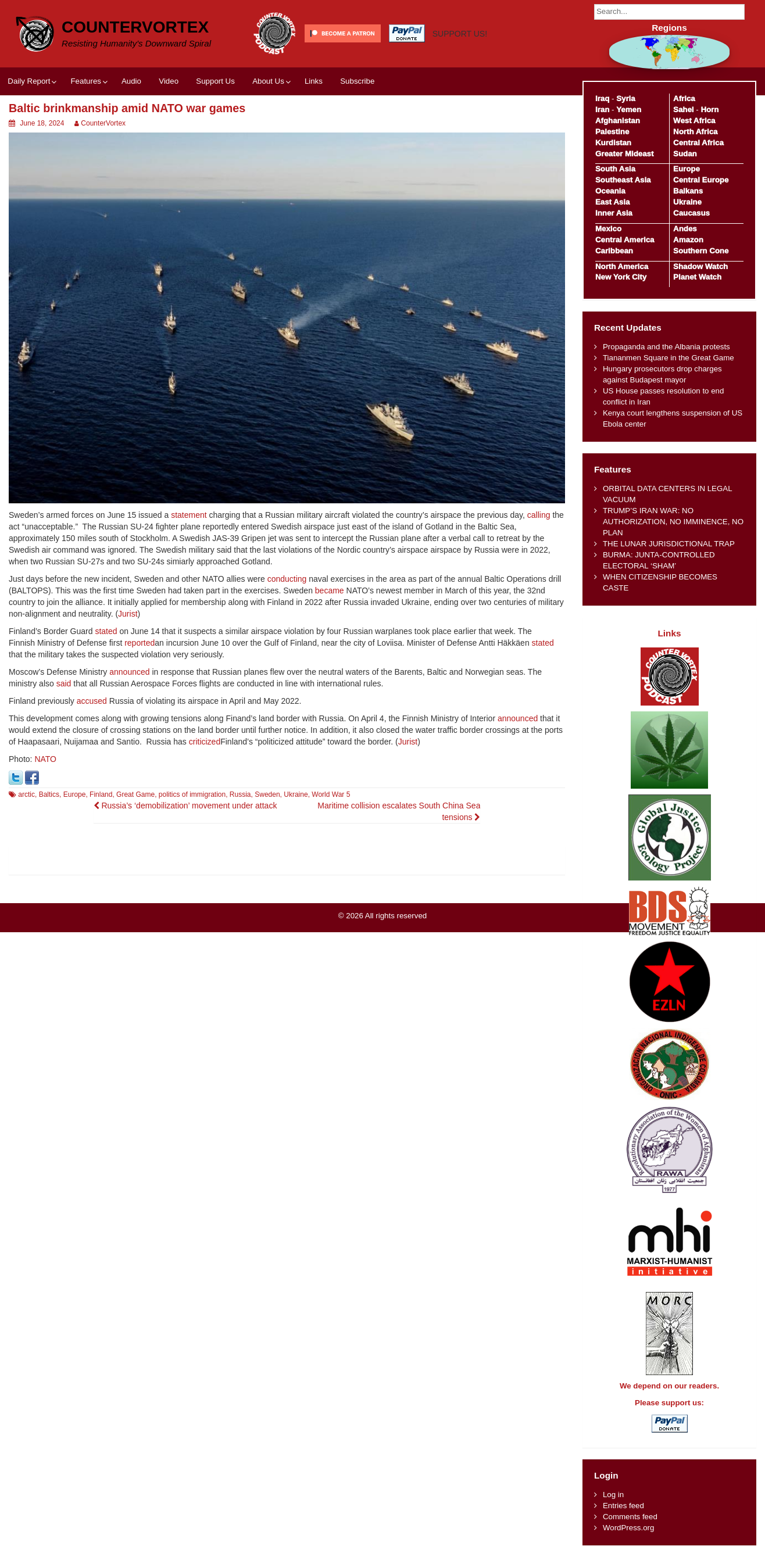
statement (188, 515)
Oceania (610, 191)
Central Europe (700, 180)
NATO (45, 759)
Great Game (135, 794)
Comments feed (630, 1516)
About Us (268, 81)
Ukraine (296, 794)
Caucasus (691, 213)
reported (139, 642)
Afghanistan (617, 120)
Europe (74, 794)
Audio (131, 81)
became (329, 590)
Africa (684, 98)
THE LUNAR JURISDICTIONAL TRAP (669, 543)
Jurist (127, 613)
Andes (685, 228)
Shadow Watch (700, 266)
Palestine (612, 131)
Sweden (267, 794)
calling (538, 515)
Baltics (49, 794)
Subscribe (357, 81)
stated (106, 631)
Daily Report (29, 81)
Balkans (688, 191)
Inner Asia (613, 213)
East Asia (612, 202)
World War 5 (331, 794)
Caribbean (614, 250)
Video (168, 81)
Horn (709, 109)
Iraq (602, 98)
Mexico (608, 228)
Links (314, 81)
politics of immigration (192, 794)
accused (92, 701)
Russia (240, 794)
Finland (101, 794)
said (64, 683)
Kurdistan (613, 142)
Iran (602, 109)
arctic (26, 794)
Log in (613, 1494)
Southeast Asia (623, 180)
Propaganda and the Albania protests (666, 346)
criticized (204, 741)
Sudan (685, 153)
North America (621, 266)
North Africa (695, 131)
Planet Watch (697, 277)
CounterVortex (135, 27)
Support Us (215, 81)
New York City (620, 277)
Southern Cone (700, 250)
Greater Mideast (624, 153)
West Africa (694, 120)
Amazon (688, 239)
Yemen (628, 109)
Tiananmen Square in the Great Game (668, 357)
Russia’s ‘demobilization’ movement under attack (185, 805)
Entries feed (623, 1505)
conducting (287, 579)
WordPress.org (628, 1527)
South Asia (615, 168)
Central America (625, 239)
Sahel (683, 109)
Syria (625, 98)
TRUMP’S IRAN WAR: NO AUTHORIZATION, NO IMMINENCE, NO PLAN (673, 521)
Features (85, 81)
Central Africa (698, 142)
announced (129, 672)
